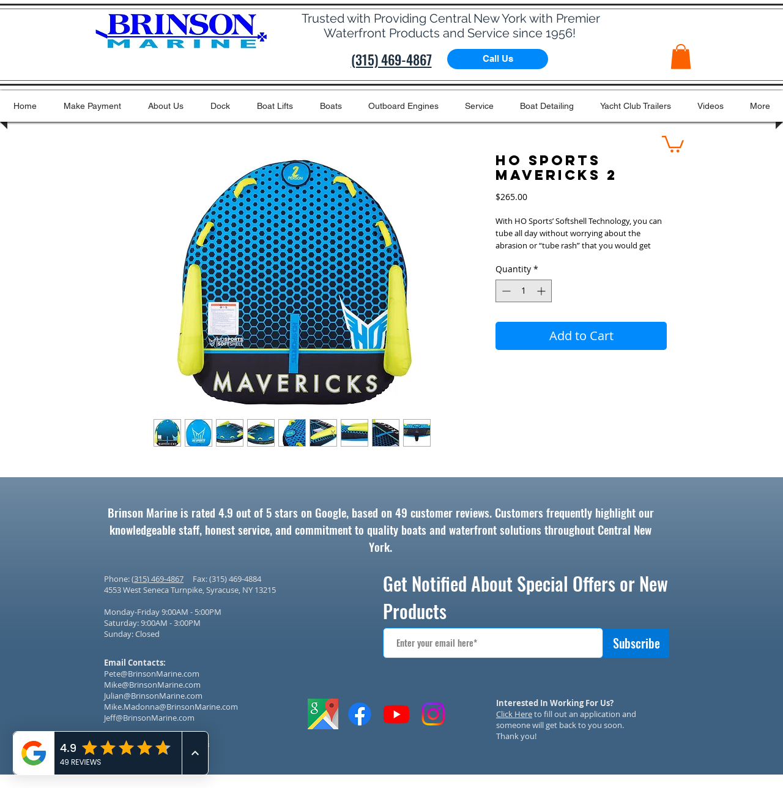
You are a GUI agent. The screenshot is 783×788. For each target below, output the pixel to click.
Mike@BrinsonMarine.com (152, 684)
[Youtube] (396, 714)
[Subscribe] (636, 643)
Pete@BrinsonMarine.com (151, 673)
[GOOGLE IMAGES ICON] (323, 714)
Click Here (514, 713)
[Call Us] (497, 59)
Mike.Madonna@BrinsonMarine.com (171, 706)
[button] (680, 56)
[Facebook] (359, 714)
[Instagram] (433, 714)
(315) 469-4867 (158, 578)
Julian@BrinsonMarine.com (153, 695)
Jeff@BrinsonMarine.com (149, 717)
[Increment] (542, 291)
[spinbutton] (524, 291)
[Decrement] (505, 291)
